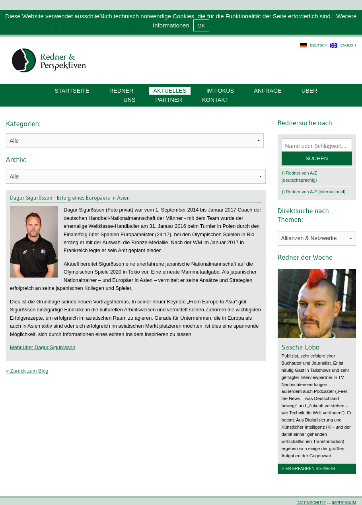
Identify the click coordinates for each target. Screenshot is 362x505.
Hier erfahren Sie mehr (308, 468)
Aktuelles (169, 90)
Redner (121, 90)
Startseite (71, 90)
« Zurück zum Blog (27, 371)
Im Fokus (220, 90)
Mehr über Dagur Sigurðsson (42, 347)
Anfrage (268, 90)
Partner (169, 100)
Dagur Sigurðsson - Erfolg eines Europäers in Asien (70, 197)
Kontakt (215, 100)
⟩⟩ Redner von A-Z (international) (314, 191)
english (348, 45)
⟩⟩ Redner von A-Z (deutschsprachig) (299, 177)
